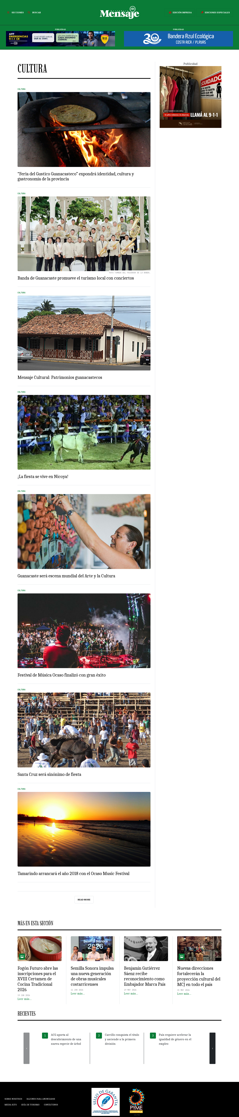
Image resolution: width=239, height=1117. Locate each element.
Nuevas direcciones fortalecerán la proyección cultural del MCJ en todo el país (198, 976)
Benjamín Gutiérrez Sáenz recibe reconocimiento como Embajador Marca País (144, 976)
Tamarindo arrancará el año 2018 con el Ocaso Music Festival (73, 873)
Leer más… (25, 999)
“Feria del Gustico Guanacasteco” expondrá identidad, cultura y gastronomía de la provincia (76, 176)
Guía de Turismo (30, 1104)
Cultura (21, 89)
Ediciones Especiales (215, 12)
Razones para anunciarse (41, 1099)
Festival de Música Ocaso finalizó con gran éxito (62, 675)
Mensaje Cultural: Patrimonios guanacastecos (60, 377)
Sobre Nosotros (13, 1099)
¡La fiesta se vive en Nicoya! (43, 476)
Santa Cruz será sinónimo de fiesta (49, 774)
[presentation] (27, 1048)
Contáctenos (51, 1104)
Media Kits (10, 1104)
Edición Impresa (179, 12)
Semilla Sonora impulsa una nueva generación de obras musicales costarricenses (92, 976)
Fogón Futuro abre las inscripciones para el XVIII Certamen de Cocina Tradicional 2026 (38, 979)
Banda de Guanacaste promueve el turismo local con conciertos (76, 278)
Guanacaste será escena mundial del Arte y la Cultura (66, 575)
